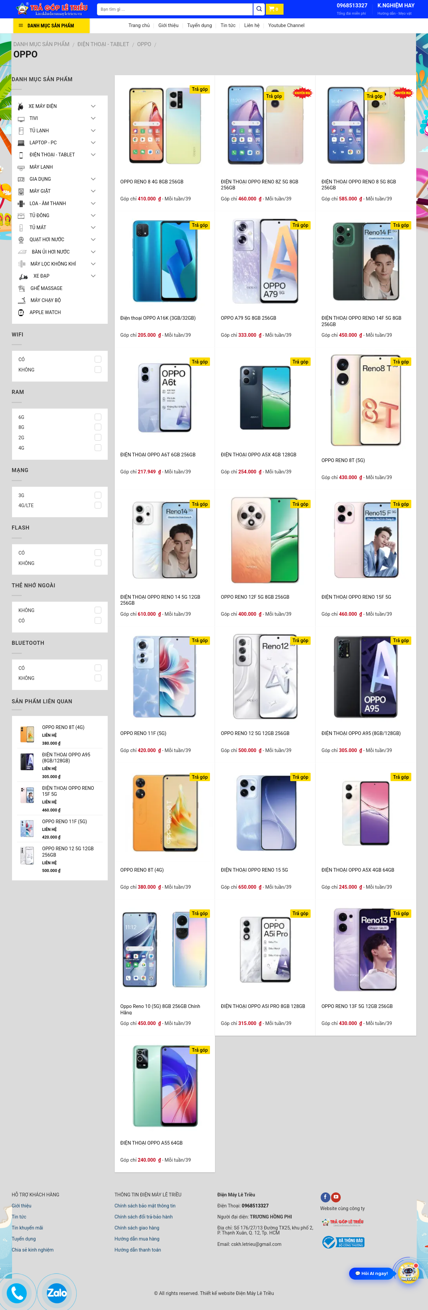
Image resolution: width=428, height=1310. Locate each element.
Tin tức (228, 25)
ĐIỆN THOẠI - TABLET (103, 44)
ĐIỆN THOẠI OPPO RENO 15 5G (254, 870)
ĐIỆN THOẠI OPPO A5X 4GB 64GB (357, 870)
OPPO (144, 44)
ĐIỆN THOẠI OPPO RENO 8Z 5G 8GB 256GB (260, 184)
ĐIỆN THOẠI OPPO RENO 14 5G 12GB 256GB (160, 599)
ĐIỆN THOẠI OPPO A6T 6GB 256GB (158, 455)
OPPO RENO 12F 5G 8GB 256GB (255, 597)
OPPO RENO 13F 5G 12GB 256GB (357, 1006)
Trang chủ (138, 25)
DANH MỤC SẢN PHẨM (41, 44)
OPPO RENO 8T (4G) (142, 870)
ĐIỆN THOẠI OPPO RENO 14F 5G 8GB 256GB (361, 320)
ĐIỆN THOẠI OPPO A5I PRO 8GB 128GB (263, 1006)
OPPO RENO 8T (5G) (343, 460)
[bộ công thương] (342, 1248)
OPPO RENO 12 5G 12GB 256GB (255, 733)
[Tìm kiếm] (259, 9)
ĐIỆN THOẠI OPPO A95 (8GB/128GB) (361, 733)
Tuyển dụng (199, 25)
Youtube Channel (286, 25)
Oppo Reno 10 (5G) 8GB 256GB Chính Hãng (160, 1009)
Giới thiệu (168, 25)
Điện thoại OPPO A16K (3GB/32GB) (158, 318)
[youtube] (336, 1197)
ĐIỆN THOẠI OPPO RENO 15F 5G (356, 597)
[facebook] (325, 1197)
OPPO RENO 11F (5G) (143, 733)
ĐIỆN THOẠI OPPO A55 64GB (151, 1143)
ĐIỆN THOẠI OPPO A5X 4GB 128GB (259, 455)
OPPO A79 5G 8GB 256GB (249, 318)
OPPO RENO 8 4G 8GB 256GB (152, 182)
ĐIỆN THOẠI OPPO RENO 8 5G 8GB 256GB (358, 184)
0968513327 (352, 5)
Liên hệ (251, 25)
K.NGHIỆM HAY (396, 5)
